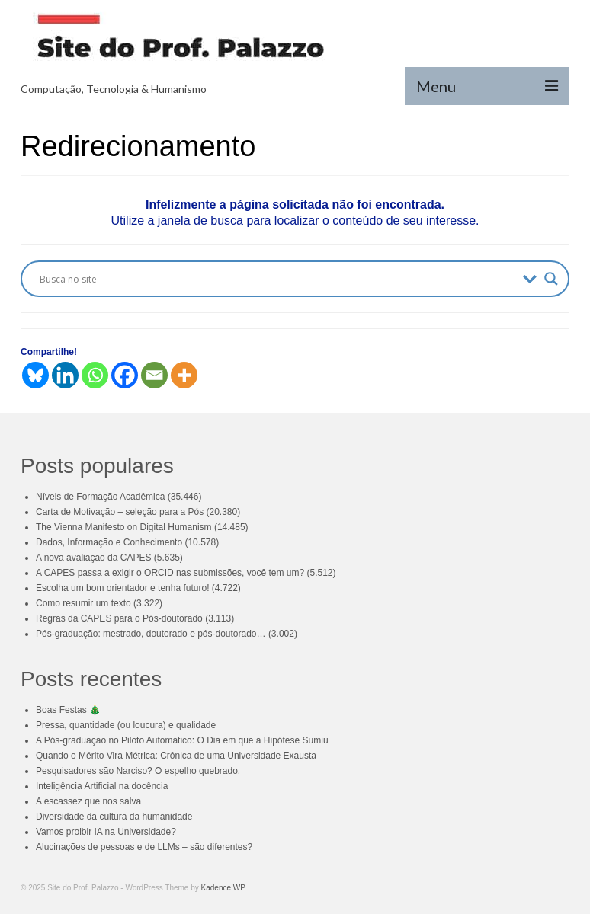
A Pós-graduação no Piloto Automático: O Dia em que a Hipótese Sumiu (182, 740)
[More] (184, 375)
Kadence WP (223, 888)
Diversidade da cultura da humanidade (114, 816)
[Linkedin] (65, 375)
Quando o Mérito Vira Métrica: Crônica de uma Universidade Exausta (176, 755)
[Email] (154, 375)
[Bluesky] (35, 375)
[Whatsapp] (95, 375)
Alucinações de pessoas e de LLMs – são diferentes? (144, 847)
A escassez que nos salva (88, 801)
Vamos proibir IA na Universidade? (106, 831)
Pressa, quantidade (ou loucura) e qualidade (126, 725)
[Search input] (277, 278)
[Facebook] (124, 375)
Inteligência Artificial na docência (102, 786)
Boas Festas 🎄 (68, 710)
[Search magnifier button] (551, 278)
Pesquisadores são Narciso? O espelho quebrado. (138, 770)
